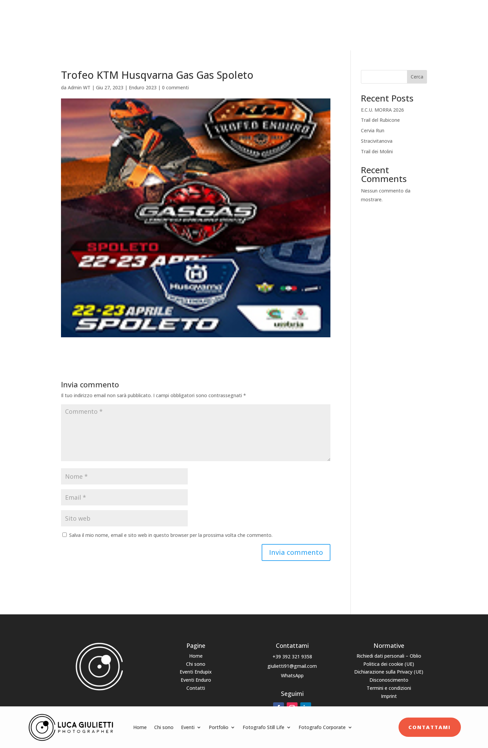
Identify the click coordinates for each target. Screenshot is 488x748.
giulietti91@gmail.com (292, 657)
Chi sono (164, 21)
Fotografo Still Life (263, 21)
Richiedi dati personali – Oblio (389, 647)
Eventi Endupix (196, 663)
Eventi (188, 21)
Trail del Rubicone (380, 111)
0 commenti (175, 78)
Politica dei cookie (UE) (388, 655)
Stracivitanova (376, 132)
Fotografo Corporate (322, 21)
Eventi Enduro (196, 671)
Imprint (389, 687)
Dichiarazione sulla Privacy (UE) (388, 663)
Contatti (195, 679)
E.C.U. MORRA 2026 (382, 101)
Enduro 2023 (143, 78)
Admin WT (79, 78)
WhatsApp (292, 666)
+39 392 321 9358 (292, 647)
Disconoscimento (388, 671)
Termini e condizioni (389, 679)
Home (140, 21)
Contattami (429, 20)
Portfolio (218, 21)
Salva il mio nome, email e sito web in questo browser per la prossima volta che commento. (170, 526)
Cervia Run (372, 122)
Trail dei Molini (377, 142)
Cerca (417, 68)
